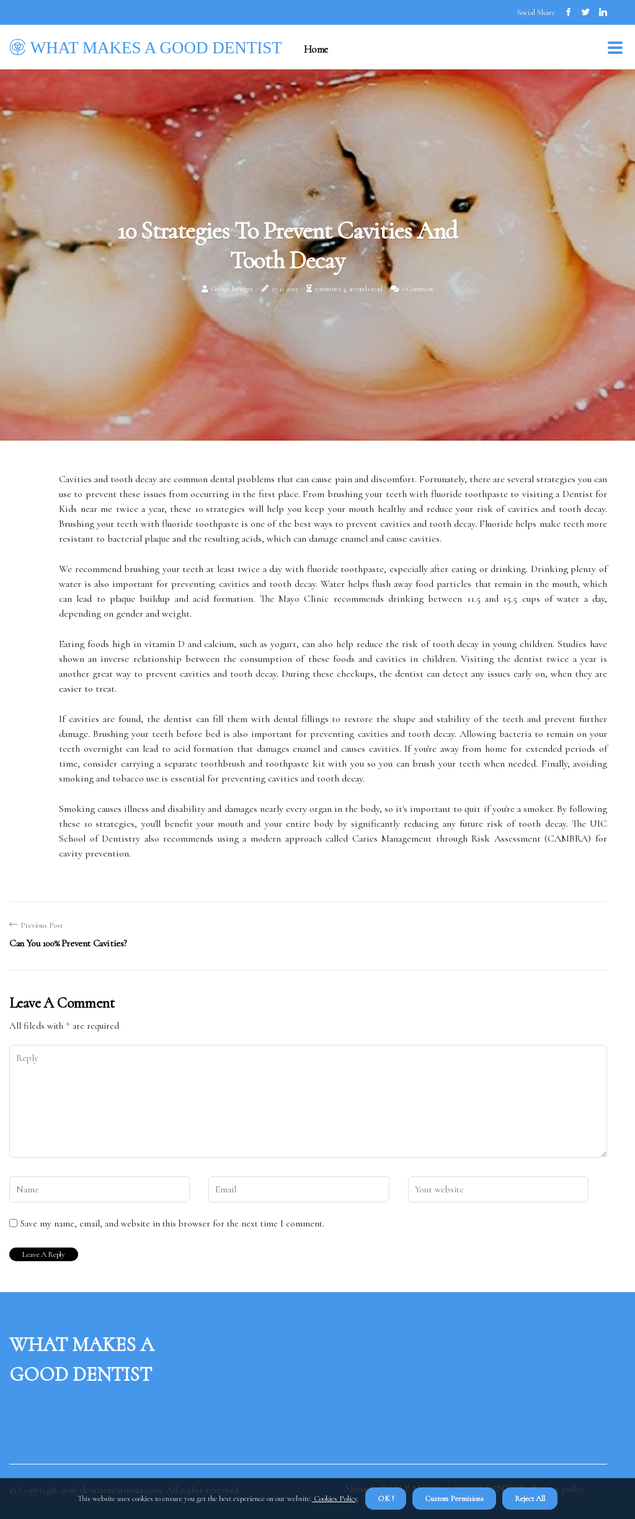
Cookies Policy (334, 1499)
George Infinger (232, 288)
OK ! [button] (386, 1499)
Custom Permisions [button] (454, 1499)
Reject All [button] (530, 1499)
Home (316, 49)
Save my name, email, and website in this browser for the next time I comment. (172, 1223)
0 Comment (417, 288)
